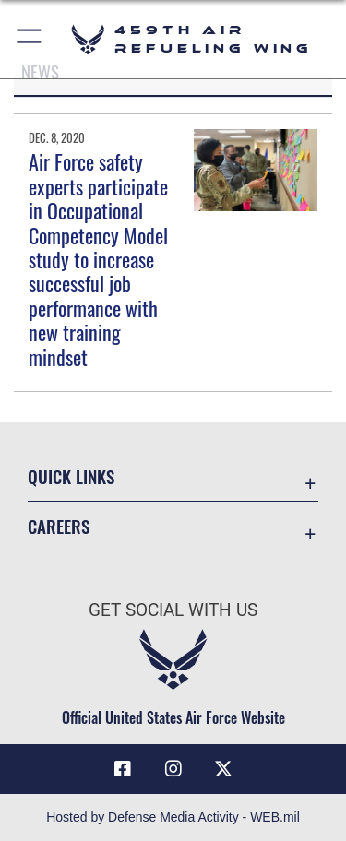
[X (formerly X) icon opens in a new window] (223, 769)
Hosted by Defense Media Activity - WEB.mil (173, 817)
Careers (58, 526)
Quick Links (71, 476)
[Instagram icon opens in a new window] (173, 769)
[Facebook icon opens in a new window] (123, 769)
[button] (30, 39)
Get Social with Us (173, 610)
